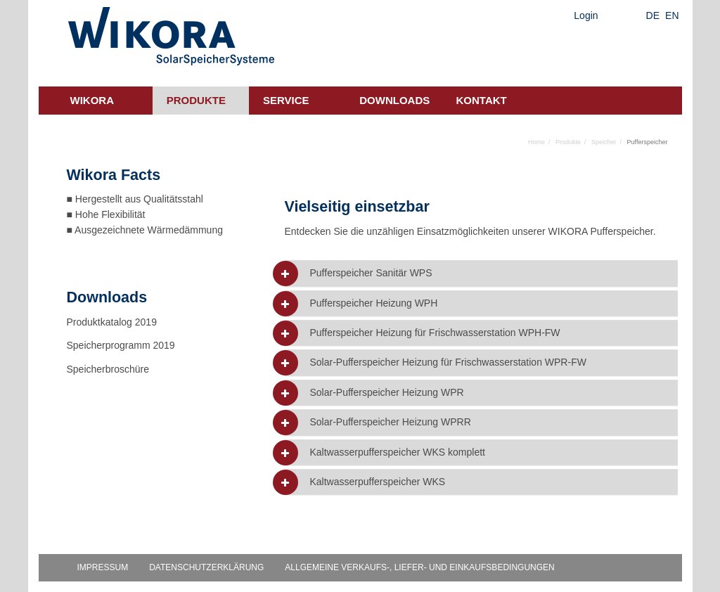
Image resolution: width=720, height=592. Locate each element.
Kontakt (481, 100)
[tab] (481, 273)
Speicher (604, 142)
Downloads (394, 100)
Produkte (196, 100)
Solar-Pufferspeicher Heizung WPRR (389, 422)
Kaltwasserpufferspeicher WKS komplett (397, 452)
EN (672, 15)
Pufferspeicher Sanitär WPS (370, 273)
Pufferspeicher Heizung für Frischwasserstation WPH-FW (434, 333)
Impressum (103, 567)
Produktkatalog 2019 (112, 322)
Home (536, 142)
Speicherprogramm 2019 (121, 345)
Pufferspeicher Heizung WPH (373, 303)
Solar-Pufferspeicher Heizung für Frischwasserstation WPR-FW (447, 362)
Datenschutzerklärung (206, 567)
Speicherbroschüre (109, 369)
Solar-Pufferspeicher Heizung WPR (386, 392)
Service (286, 100)
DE (653, 15)
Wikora (92, 100)
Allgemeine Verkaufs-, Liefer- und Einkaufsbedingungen (419, 567)
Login (586, 15)
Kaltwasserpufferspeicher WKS (377, 482)
